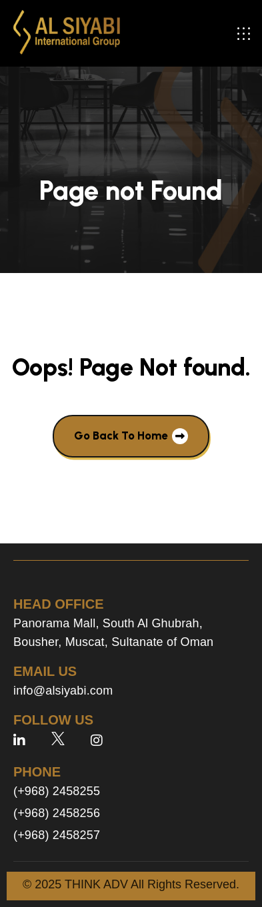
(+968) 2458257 (56, 835)
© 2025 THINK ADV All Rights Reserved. (131, 884)
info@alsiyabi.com (63, 690)
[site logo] (66, 33)
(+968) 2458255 (56, 791)
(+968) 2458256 (56, 813)
